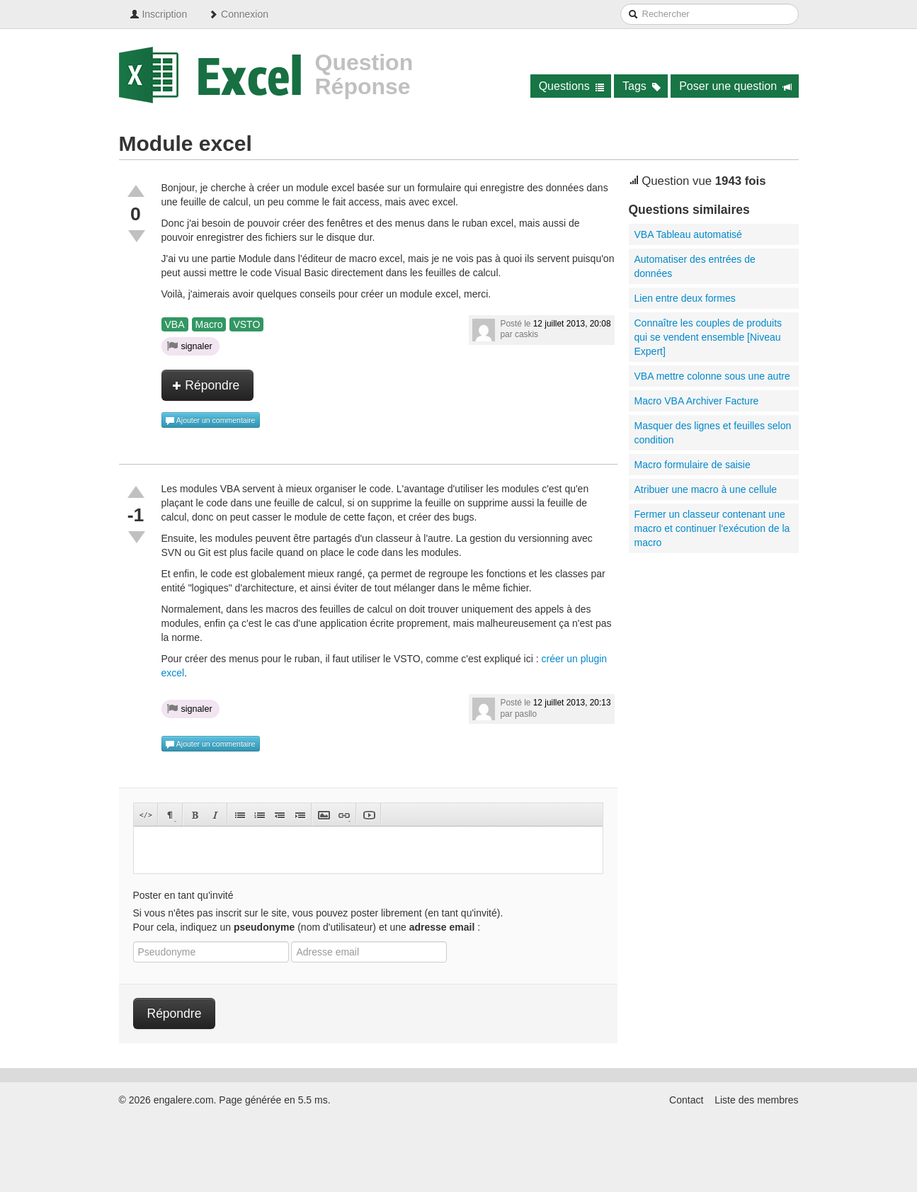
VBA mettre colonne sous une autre (712, 376)
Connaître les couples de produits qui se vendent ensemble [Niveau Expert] (708, 337)
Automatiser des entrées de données (695, 266)
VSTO (246, 324)
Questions (572, 86)
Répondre (206, 385)
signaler (189, 345)
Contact (686, 1100)
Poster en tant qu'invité (183, 895)
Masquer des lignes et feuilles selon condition (713, 432)
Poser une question (735, 86)
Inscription (159, 14)
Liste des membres (756, 1100)
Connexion (238, 14)
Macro (209, 324)
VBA (175, 324)
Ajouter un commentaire (210, 421)
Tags (641, 86)
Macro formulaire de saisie (692, 464)
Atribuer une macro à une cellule (706, 489)
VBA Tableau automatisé (688, 234)
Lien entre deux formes (685, 298)
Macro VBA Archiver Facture (696, 401)
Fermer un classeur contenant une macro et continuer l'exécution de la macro (712, 528)
